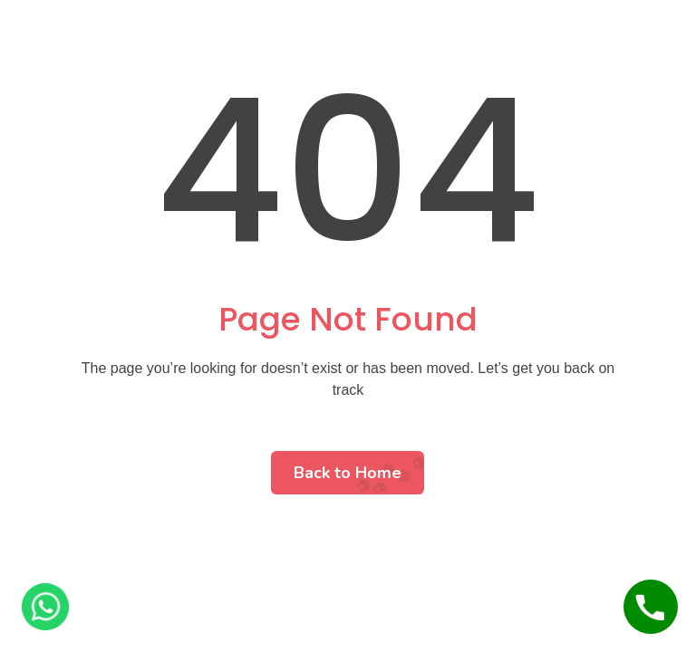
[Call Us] (651, 607)
